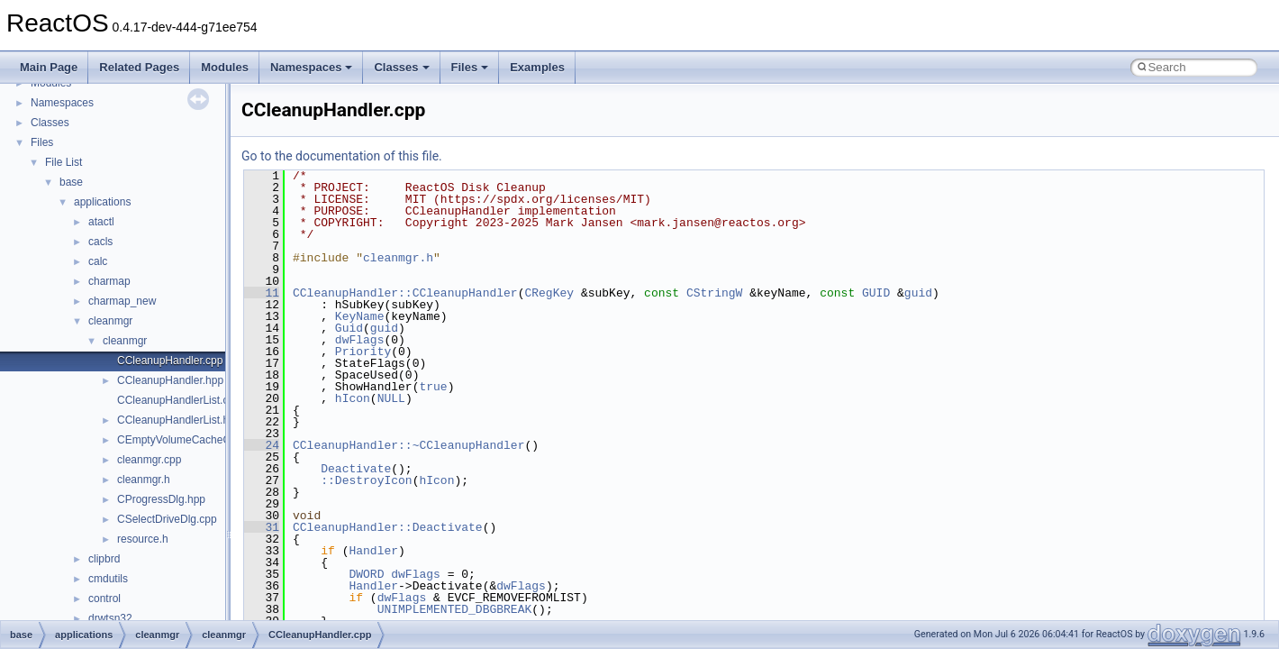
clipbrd (104, 559)
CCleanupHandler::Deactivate (388, 527)
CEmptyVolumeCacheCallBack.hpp (201, 440)
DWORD (366, 574)
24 (261, 445)
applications (102, 202)
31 (261, 527)
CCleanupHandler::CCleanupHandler (405, 293)
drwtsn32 (110, 618)
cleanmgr (110, 321)
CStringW (714, 293)
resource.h (142, 539)
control (104, 598)
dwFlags (360, 340)
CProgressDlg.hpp (161, 499)
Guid (349, 328)
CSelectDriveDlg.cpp (167, 519)
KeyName (360, 316)
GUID (876, 293)
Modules (225, 67)
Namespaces (311, 67)
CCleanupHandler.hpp (170, 380)
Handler (373, 551)
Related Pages (139, 67)
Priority (363, 351)
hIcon (352, 398)
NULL (391, 398)
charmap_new (122, 301)
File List (63, 162)
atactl (101, 221)
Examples (537, 67)
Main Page (48, 67)
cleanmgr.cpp (149, 459)
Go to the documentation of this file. (341, 156)
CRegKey (549, 293)
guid (918, 293)
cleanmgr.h (143, 479)
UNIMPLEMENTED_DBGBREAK (454, 609)
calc (97, 261)
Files (470, 67)
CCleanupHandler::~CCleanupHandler (408, 445)
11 (261, 293)
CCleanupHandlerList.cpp (178, 400)
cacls (100, 241)
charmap (109, 281)
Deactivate (356, 469)
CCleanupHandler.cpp (169, 360)
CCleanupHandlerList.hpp (178, 420)
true (433, 387)
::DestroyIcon (366, 480)
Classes (401, 67)
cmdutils (108, 578)
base (71, 182)
